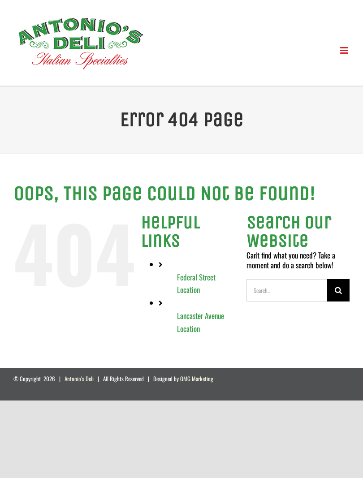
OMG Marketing (196, 378)
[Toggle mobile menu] (345, 50)
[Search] (338, 290)
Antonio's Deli (79, 378)
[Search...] (286, 290)
